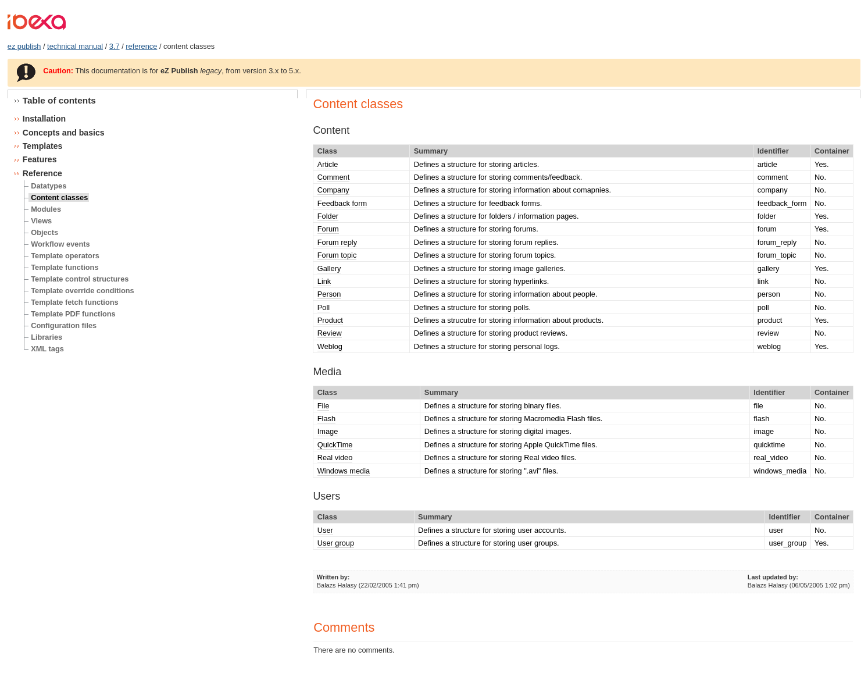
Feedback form (342, 203)
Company (333, 190)
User (325, 530)
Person (329, 294)
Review (329, 333)
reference (141, 46)
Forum (328, 229)
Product (330, 320)
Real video (334, 457)
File (323, 405)
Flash (326, 418)
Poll (323, 307)
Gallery (329, 268)
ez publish (24, 46)
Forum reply (337, 242)
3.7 (114, 46)
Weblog (329, 346)
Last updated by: (773, 577)
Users (326, 496)
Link (324, 281)
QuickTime (335, 444)
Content (331, 130)
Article (327, 164)
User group (335, 543)
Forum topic (337, 255)
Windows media (343, 471)
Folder (327, 216)
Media (327, 372)
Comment (333, 177)
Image (327, 431)
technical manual (75, 46)
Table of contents (59, 100)
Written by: (333, 577)
